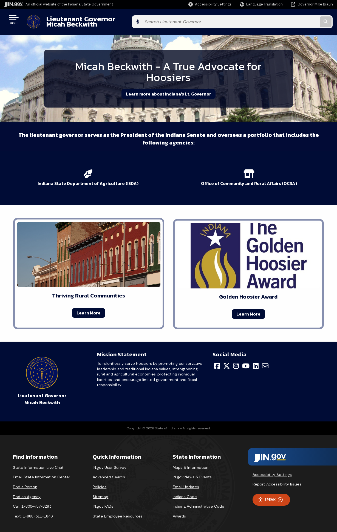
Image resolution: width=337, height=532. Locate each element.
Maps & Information (190, 460)
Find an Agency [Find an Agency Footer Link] (27, 489)
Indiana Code (185, 489)
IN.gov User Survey (109, 460)
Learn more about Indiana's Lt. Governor (168, 89)
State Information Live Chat (38, 460)
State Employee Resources (118, 509)
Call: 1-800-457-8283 (32, 499)
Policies (99, 480)
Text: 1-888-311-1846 (33, 509)
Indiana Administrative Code (198, 499)
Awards (179, 509)
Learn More (89, 306)
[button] (209, 4)
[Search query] (295, 19)
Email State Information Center (41, 470)
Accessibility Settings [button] (272, 467)
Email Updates (186, 480)
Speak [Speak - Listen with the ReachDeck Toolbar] (270, 493)
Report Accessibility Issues (277, 477)
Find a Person (25, 480)
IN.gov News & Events (192, 470)
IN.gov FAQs (103, 499)
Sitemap (100, 489)
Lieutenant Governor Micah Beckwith (105, 19)
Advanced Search (109, 470)
